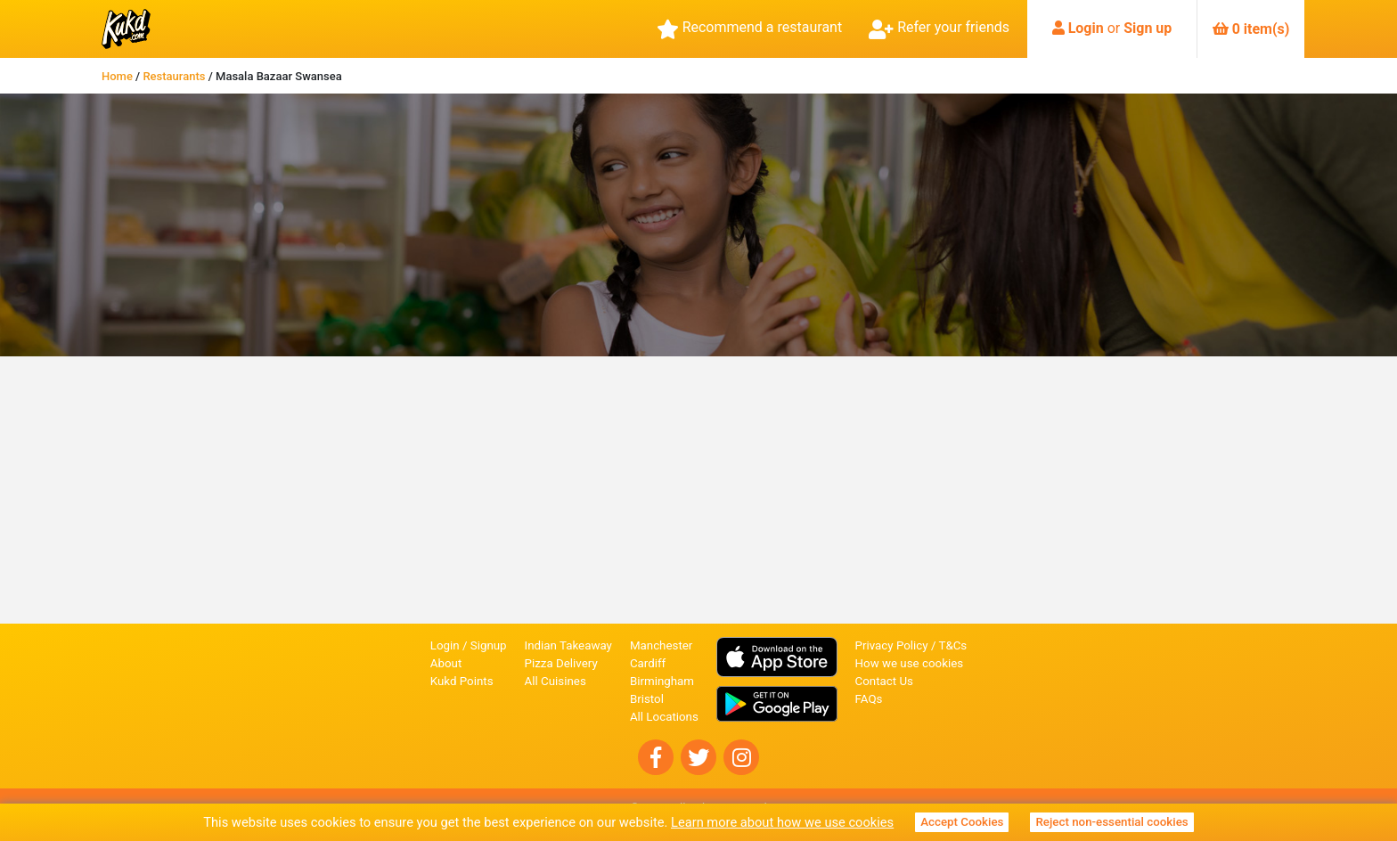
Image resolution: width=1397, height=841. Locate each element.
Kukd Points (462, 681)
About (446, 663)
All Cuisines (555, 681)
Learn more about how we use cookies (782, 822)
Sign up (1147, 28)
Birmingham (662, 681)
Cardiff (648, 663)
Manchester (661, 645)
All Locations (664, 716)
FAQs (869, 699)
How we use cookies (909, 663)
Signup (488, 645)
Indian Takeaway (568, 645)
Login (1086, 28)
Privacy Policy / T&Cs (911, 645)
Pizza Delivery (561, 663)
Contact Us (884, 681)
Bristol (647, 699)
